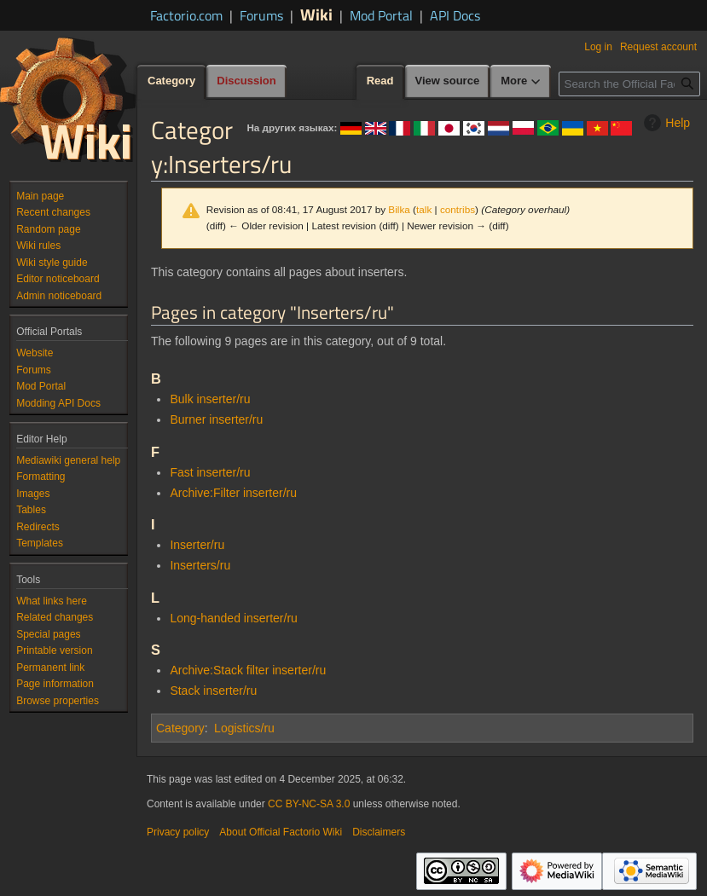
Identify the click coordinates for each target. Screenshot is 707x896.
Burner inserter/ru (216, 419)
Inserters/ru (200, 565)
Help (665, 122)
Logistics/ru (244, 728)
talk (424, 209)
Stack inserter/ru (213, 690)
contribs (457, 209)
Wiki (316, 14)
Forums (261, 15)
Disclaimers (378, 832)
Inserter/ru (197, 545)
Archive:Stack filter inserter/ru (248, 670)
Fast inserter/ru (210, 472)
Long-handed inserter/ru (233, 618)
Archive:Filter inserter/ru (233, 493)
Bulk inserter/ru (210, 399)
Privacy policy (178, 832)
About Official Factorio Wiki (280, 832)
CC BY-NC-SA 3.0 (309, 804)
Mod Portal (381, 15)
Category (180, 728)
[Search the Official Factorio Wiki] (629, 84)
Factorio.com (186, 15)
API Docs (455, 15)
